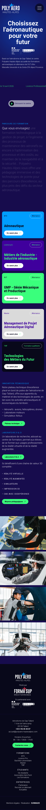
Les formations (23, 777)
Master (23, 763)
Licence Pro (23, 758)
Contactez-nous (23, 745)
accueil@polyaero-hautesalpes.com (23, 732)
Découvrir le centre (20, 103)
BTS (23, 756)
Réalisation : (30, 803)
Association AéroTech (23, 775)
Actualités (23, 790)
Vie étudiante (23, 773)
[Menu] (39, 8)
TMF (23, 765)
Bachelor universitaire (23, 761)
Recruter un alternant (23, 787)
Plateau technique (14, 423)
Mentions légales (13, 803)
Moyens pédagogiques (15, 501)
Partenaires (23, 785)
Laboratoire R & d (13, 457)
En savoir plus (14, 233)
